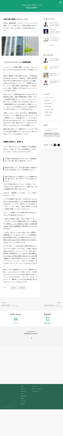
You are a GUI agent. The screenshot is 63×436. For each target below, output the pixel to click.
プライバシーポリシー (37, 415)
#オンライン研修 (46, 109)
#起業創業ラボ (46, 115)
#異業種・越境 (46, 112)
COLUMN (23, 427)
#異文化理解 (45, 106)
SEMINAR (23, 423)
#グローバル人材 (46, 97)
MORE (49, 45)
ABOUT (23, 415)
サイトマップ (35, 413)
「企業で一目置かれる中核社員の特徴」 (19, 67)
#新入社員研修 (46, 103)
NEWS (22, 425)
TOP (22, 413)
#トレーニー (53, 100)
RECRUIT (23, 430)
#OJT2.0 (15, 314)
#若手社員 (23, 314)
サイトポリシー (35, 418)
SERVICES (23, 418)
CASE (22, 420)
